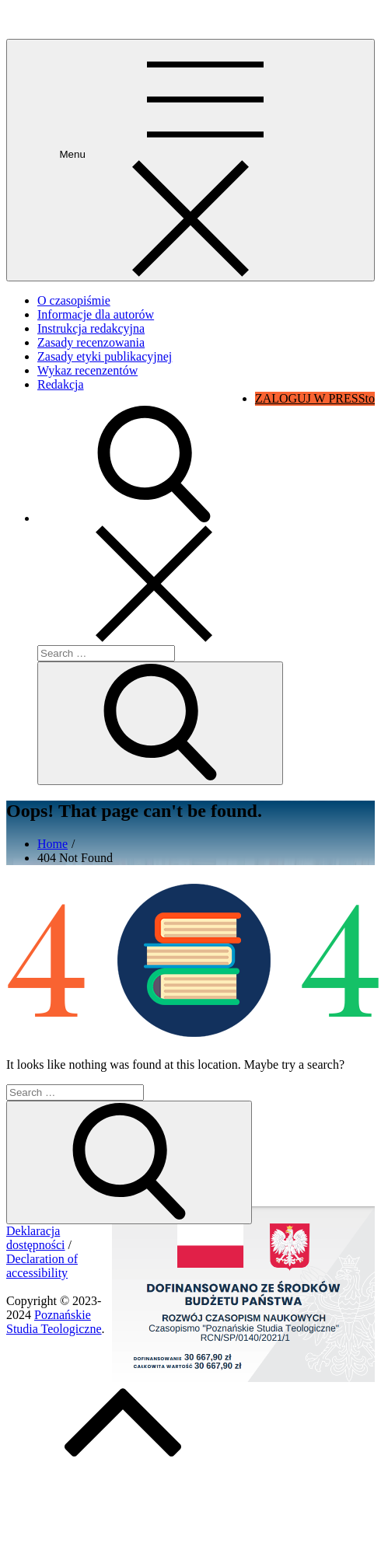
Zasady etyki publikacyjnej (104, 356)
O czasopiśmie (73, 300)
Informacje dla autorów (95, 314)
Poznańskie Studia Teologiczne (83, 19)
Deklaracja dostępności (35, 1237)
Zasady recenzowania (91, 342)
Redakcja (60, 384)
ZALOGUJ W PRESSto (315, 398)
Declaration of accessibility (42, 1265)
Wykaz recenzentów (87, 370)
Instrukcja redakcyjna (91, 328)
